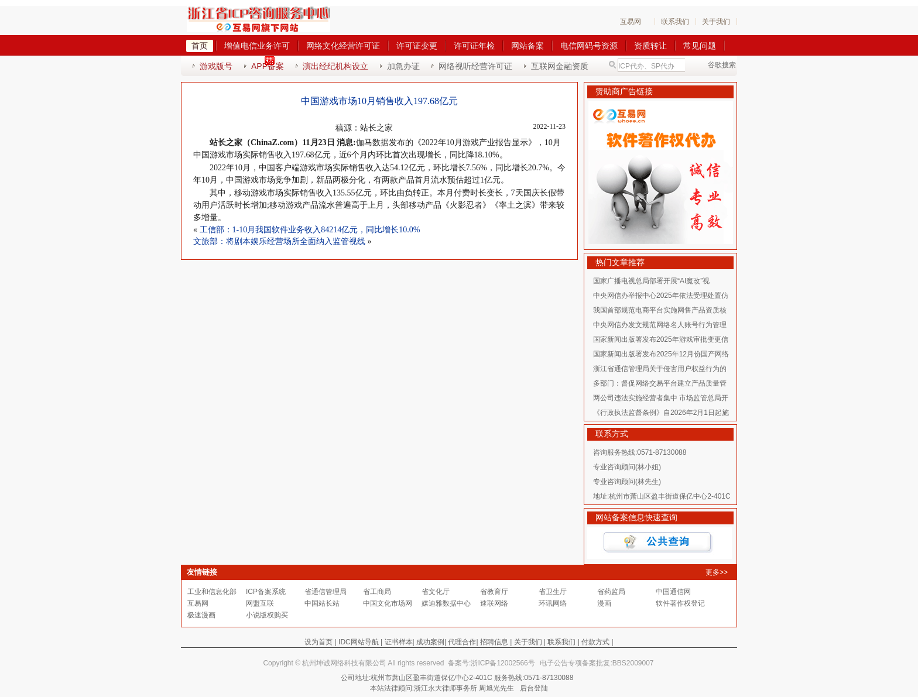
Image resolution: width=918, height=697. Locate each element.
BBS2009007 (633, 663)
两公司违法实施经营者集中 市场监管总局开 (660, 398)
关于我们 (716, 22)
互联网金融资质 (559, 66)
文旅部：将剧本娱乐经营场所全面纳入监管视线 (279, 241)
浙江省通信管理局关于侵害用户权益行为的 (660, 369)
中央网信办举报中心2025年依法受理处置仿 (660, 295)
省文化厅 (436, 592)
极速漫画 (201, 615)
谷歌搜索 (722, 65)
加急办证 (403, 66)
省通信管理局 (325, 592)
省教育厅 (494, 592)
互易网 (630, 22)
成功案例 (430, 642)
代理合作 (462, 642)
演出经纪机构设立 (335, 66)
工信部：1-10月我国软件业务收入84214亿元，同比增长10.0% (310, 229)
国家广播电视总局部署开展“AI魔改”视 (651, 281)
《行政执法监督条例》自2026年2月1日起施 (661, 412)
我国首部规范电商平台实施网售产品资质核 (660, 310)
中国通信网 (673, 592)
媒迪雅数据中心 (446, 603)
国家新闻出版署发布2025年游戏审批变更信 (660, 339)
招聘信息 (494, 642)
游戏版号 (216, 66)
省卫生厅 (553, 592)
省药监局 (611, 592)
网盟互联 (260, 603)
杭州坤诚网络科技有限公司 (344, 663)
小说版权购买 (267, 615)
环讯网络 (553, 603)
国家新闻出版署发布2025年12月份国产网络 (661, 354)
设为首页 (318, 642)
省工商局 (377, 592)
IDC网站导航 (358, 642)
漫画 (604, 603)
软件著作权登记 (680, 603)
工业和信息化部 (212, 592)
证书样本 (399, 642)
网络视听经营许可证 (475, 66)
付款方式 (595, 642)
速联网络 (494, 603)
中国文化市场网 (387, 603)
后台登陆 (534, 688)
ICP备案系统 (266, 592)
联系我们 (675, 22)
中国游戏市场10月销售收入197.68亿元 (379, 101)
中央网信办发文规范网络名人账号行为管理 (660, 325)
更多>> (716, 572)
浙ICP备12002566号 (503, 663)
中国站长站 (322, 603)
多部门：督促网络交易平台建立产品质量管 (660, 383)
